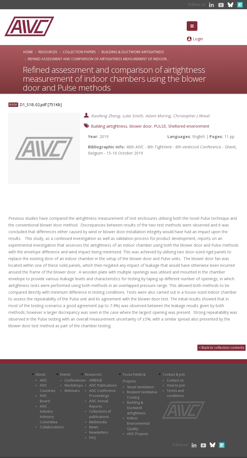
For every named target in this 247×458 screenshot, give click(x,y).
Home (28, 52)
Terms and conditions (175, 393)
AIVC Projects (137, 433)
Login (198, 38)
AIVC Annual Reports (98, 404)
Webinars (72, 390)
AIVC (43, 380)
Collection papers (79, 52)
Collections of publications (100, 414)
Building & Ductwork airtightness (132, 52)
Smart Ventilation (140, 387)
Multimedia (98, 422)
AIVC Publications (103, 385)
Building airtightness (109, 126)
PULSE (160, 126)
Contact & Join (174, 374)
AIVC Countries (47, 388)
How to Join (176, 385)
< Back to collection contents (221, 347)
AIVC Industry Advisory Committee (48, 414)
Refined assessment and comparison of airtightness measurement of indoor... (98, 59)
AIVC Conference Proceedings (102, 393)
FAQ (92, 437)
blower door (141, 126)
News (93, 427)
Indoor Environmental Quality (138, 423)
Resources (47, 52)
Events (65, 374)
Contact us (175, 380)
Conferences (74, 380)
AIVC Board (45, 398)
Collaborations (52, 427)
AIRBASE (95, 380)
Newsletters (98, 432)
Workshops (73, 385)
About (40, 374)
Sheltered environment (188, 126)
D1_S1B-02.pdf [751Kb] (41, 104)
